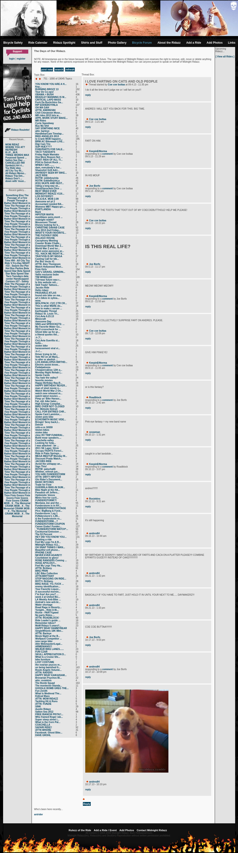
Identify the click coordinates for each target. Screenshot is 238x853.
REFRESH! (11, 149)
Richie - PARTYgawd (47, 612)
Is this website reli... (46, 282)
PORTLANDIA (43, 209)
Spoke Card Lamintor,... (48, 414)
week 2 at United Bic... (47, 597)
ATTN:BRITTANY (44, 576)
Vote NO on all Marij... (47, 357)
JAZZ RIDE (41, 175)
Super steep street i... (47, 719)
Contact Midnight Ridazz (152, 830)
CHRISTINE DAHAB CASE (50, 227)
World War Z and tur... (47, 248)
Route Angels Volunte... (48, 670)
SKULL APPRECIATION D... (50, 654)
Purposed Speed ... (16, 157)
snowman (94, 432)
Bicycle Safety (13, 42)
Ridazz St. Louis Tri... (47, 313)
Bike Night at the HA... (47, 490)
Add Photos (215, 42)
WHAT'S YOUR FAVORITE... (50, 233)
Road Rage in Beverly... (48, 607)
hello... (39, 343)
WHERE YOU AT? (15, 147)
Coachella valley (44, 440)
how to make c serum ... (48, 308)
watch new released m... (48, 393)
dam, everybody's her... (48, 167)
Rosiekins (94, 498)
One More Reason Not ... (49, 157)
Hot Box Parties (14, 268)
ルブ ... (38, 337)
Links (231, 42)
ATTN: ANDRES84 (45, 110)
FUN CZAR (41, 651)
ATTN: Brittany (43, 568)
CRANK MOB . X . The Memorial (17, 502)
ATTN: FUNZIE (43, 704)
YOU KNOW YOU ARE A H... (51, 84)
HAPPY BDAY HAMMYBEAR (51, 628)
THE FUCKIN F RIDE (46, 235)
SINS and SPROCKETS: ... (50, 324)
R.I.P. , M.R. (11, 152)
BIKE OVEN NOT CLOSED (50, 406)
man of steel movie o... (48, 388)
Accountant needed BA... (49, 204)
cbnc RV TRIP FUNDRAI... (49, 435)
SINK (38, 706)
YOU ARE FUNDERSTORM (50, 474)
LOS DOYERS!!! (44, 196)
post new (47, 69)
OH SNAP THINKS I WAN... (50, 547)
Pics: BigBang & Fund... (48, 511)
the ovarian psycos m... (48, 664)
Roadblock (95, 397)
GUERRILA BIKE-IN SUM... (50, 487)
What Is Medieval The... (48, 693)
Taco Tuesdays (14, 276)
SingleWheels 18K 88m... (49, 631)
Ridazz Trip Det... (14, 176)
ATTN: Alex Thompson (48, 264)
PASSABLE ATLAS (46, 293)
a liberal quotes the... (47, 334)
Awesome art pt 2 (45, 201)
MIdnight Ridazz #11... (47, 544)
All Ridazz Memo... (15, 173)
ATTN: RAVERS (44, 672)
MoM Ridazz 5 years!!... (48, 625)
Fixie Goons (17, 495)
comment (107, 154)
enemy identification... (47, 586)
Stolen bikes (42, 430)
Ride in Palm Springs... (48, 453)
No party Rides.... (45, 615)
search (59, 69)
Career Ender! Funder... (48, 526)
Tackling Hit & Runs (46, 701)
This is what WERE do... (48, 306)
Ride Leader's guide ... (48, 620)
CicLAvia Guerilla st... (47, 340)
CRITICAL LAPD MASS (48, 99)
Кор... (38, 86)
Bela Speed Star (16, 269)
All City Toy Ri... (14, 170)
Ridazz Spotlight (64, 42)
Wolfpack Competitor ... (48, 638)
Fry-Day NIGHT (21, 263)
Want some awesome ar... (49, 251)
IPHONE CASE (43, 552)
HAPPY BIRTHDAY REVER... (51, 385)
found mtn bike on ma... (48, 295)
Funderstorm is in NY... (48, 505)
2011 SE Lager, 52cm (47, 448)
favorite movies (44, 380)
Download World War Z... (49, 246)
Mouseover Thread (46, 222)
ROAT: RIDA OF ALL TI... (49, 159)
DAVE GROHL (43, 735)
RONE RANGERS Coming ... (51, 560)
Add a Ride (193, 42)
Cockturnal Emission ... (48, 531)
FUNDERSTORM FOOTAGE (50, 508)
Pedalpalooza (43, 367)
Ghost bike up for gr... (47, 332)
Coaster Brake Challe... (48, 243)
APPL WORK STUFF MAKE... (51, 118)
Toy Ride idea (13, 168)
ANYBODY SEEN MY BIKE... (51, 173)
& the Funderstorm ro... (48, 518)
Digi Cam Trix (43, 144)
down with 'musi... (15, 181)
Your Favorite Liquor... (47, 589)
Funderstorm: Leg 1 (46, 513)
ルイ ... (38, 351)
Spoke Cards (42, 375)
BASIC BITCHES (44, 482)
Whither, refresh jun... (47, 471)
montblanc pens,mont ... (49, 217)
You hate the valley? (46, 377)
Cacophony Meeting (46, 240)
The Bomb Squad (45, 683)
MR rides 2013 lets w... (48, 115)
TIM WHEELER (43, 277)
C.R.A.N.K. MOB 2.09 (47, 199)
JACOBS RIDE (43, 461)
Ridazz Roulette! (17, 130)
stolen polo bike (44, 417)
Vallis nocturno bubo (47, 274)
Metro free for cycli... (47, 497)
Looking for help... (45, 443)
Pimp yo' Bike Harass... (48, 398)
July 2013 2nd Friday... (48, 230)
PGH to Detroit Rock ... (48, 162)
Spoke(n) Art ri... (14, 165)
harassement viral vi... (47, 348)
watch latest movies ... (48, 396)
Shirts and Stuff (91, 42)
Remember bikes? (45, 623)
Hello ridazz (42, 290)
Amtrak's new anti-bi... (48, 602)
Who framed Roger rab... (49, 717)
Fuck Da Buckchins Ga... (49, 102)
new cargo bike (43, 641)
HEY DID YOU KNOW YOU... (51, 537)
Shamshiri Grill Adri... (47, 170)
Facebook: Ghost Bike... (48, 732)
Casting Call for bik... (47, 259)
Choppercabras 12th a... (48, 370)
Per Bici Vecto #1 (45, 261)
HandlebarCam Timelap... (49, 133)
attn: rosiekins (43, 680)
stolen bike (41, 345)
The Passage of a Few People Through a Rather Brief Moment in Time (17, 200)
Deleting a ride (43, 539)
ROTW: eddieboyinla (47, 178)
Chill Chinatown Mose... (48, 112)
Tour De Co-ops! (44, 92)
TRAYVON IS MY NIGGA (48, 256)
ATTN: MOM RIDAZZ (46, 698)
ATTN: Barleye (43, 633)
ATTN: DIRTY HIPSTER (48, 477)
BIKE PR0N (41, 571)
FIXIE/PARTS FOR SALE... (50, 149)
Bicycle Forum (142, 42)
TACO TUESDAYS (45, 152)
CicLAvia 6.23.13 (44, 316)
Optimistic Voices (45, 495)
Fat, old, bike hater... (46, 401)
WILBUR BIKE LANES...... (49, 649)
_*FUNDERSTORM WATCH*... (51, 529)
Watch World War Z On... (49, 390)
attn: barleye (42, 131)
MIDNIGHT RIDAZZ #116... (49, 193)
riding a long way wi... (47, 186)
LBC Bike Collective (46, 573)
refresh (70, 69)
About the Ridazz (169, 42)
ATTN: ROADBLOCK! (47, 618)
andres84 (94, 533)
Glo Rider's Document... (48, 479)
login (12, 58)
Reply (86, 803)
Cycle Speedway (44, 123)
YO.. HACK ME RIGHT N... (49, 253)
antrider (38, 814)
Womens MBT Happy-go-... (50, 206)
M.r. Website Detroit (46, 409)
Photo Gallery (117, 42)
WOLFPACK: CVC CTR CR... (51, 303)
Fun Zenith (41, 691)
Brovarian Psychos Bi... (48, 678)
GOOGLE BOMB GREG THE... (52, 688)
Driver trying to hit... (46, 354)
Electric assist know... (47, 364)
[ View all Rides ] (225, 56)
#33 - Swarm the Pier (17, 265)
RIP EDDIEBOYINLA (46, 105)
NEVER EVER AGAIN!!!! (48, 555)
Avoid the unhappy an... (48, 464)
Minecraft (40, 319)
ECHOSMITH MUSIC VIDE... (50, 419)
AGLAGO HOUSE (45, 238)
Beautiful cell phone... (47, 550)
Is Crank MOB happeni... (49, 139)
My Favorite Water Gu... (48, 326)
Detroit (39, 424)
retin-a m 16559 (44, 427)
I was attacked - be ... (47, 445)
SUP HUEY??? (43, 146)
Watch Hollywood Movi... (49, 266)
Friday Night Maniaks (47, 154)
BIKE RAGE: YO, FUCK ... (49, 584)
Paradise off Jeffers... (47, 492)
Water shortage (43, 604)
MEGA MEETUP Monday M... (51, 456)
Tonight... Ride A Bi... (47, 610)
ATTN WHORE (43, 730)
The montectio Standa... (48, 685)
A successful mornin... (48, 591)
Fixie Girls (41, 269)
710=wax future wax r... (48, 279)
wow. (38, 300)
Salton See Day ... (15, 160)
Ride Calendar (38, 42)
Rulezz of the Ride (80, 830)
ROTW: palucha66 (45, 469)
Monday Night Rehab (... (48, 372)
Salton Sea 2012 (44, 711)
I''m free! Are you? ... (47, 594)
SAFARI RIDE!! (43, 727)
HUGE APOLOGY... (46, 563)
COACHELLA (42, 724)
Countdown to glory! (47, 557)
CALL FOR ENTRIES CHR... (50, 411)
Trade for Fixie (43, 484)
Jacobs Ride (42, 287)
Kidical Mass (42, 696)
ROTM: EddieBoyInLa (47, 180)
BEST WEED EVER (46, 191)
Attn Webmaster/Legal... (48, 644)
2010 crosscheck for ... (48, 329)
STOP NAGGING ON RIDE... (50, 578)
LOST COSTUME (44, 662)
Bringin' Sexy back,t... (47, 422)
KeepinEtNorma (98, 151)
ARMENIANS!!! (43, 646)
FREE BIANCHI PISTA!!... (49, 714)
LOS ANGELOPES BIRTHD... (51, 362)
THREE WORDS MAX (17, 155)
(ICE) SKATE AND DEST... (49, 183)
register (21, 58)
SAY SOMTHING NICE (47, 128)
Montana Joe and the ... (48, 503)
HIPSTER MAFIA (44, 214)
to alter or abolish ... (46, 359)
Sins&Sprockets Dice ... (48, 188)
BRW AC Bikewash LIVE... (50, 141)
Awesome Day (43, 321)
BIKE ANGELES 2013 (47, 136)
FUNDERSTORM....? (46, 521)
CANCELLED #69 (15, 163)
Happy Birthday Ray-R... (48, 383)
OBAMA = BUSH (44, 94)
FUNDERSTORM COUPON (50, 524)
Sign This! (41, 466)
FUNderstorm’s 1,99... (47, 516)
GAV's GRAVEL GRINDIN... (50, 272)
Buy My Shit (42, 126)
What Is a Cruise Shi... (47, 657)
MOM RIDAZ (12, 144)
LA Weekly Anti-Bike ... (48, 599)
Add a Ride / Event (105, 830)
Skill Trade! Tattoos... (47, 285)
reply (88, 95)
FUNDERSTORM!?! (46, 500)
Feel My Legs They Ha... (48, 565)
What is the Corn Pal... (48, 722)
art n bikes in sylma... (47, 298)
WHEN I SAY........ (44, 165)
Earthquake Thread (46, 311)
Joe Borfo (94, 186)
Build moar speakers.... (48, 437)
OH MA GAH (42, 107)
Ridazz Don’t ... (13, 178)
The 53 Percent (43, 534)
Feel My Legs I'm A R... (48, 542)
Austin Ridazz (43, 709)
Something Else (15, 195)
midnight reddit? (44, 219)
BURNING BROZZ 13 (47, 89)
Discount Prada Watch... (48, 458)
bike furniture (43, 659)
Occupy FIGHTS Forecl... (49, 451)
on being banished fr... (48, 667)
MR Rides (40, 120)
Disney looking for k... (47, 225)
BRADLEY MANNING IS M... (50, 97)
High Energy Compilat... (48, 404)
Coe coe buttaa (116, 84)
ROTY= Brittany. (44, 581)
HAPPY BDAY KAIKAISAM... (51, 675)
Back (38, 212)
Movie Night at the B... (47, 636)
